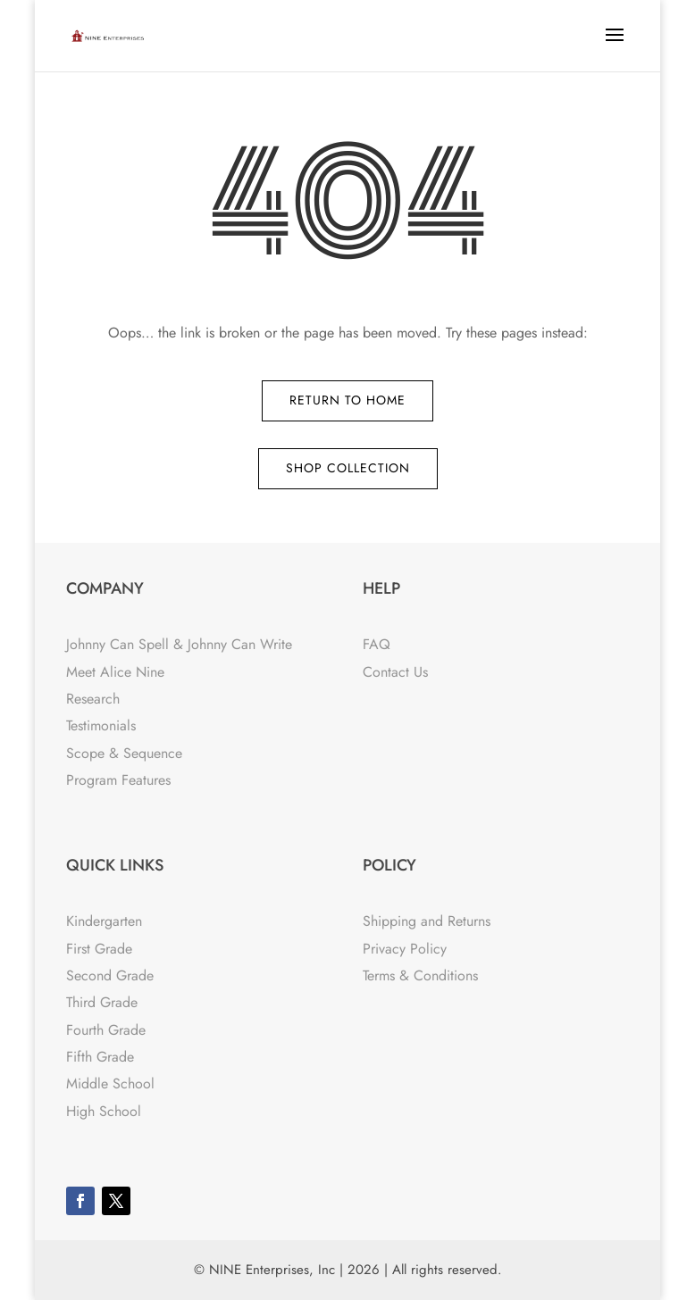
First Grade (99, 948)
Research (93, 698)
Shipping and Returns (426, 921)
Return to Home (347, 400)
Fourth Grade (106, 1030)
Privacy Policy (405, 948)
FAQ (376, 644)
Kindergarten (104, 921)
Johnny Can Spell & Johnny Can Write (179, 644)
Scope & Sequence (124, 753)
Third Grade (102, 1002)
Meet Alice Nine (115, 672)
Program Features (118, 780)
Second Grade (110, 975)
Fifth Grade (100, 1056)
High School (103, 1111)
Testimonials (101, 725)
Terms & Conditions (420, 975)
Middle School (110, 1083)
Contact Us (395, 672)
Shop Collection (348, 468)
